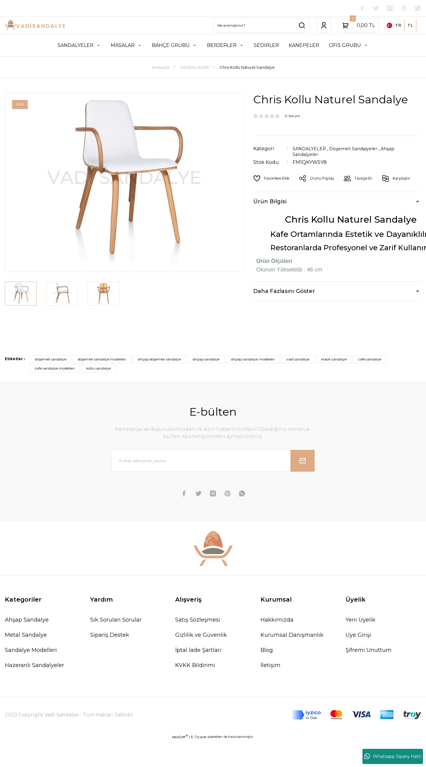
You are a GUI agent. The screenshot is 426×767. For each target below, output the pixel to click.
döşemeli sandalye (50, 359)
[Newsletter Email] (213, 461)
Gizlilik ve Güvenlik (201, 635)
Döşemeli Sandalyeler (358, 149)
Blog (267, 650)
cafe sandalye (369, 359)
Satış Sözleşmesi (197, 620)
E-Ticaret (199, 737)
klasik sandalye (334, 359)
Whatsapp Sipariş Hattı (392, 756)
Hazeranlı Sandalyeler (34, 665)
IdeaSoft (180, 737)
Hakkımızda (277, 620)
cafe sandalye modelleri (55, 369)
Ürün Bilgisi (270, 202)
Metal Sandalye (26, 635)
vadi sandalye (298, 359)
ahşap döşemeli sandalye (159, 359)
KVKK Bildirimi (195, 665)
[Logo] (35, 26)
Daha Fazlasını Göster (284, 291)
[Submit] (302, 461)
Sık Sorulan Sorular (116, 620)
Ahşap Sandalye (27, 620)
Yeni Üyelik (360, 620)
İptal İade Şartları (198, 650)
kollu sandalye (98, 369)
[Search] (261, 26)
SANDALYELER (311, 149)
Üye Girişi (358, 635)
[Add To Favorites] (273, 178)
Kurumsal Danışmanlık (292, 635)
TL (410, 25)
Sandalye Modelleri (31, 650)
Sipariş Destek (109, 635)
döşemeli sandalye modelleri (102, 359)
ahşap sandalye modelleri (253, 359)
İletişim (270, 665)
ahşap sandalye (205, 359)
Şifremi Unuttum (369, 650)
